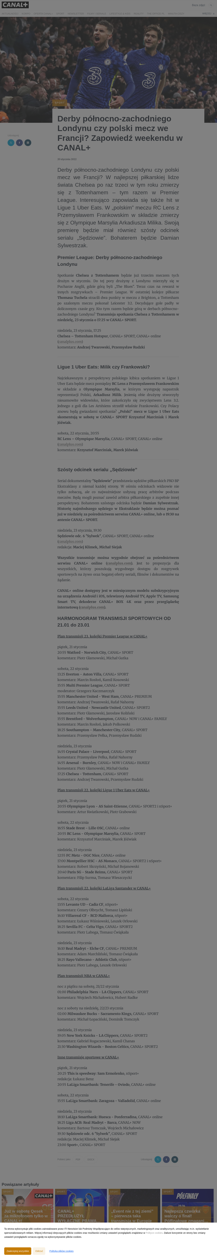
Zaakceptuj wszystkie (18, 1251)
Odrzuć (39, 1251)
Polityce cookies (154, 1233)
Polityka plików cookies (61, 1251)
